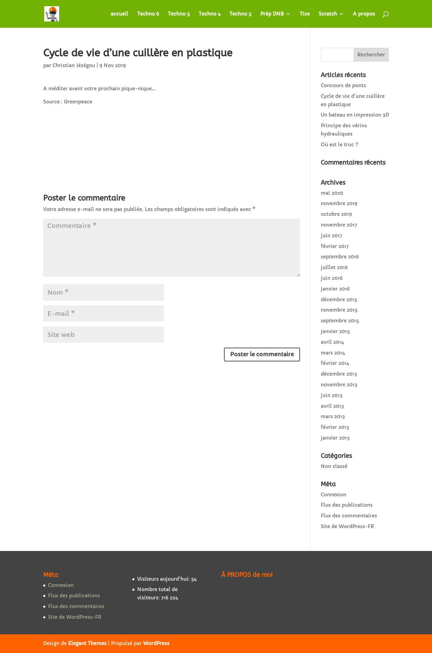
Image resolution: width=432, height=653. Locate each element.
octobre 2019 (336, 214)
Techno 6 (148, 14)
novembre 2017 (339, 225)
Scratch (328, 14)
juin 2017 (331, 235)
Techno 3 (240, 14)
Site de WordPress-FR (347, 526)
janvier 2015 (335, 331)
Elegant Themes (87, 643)
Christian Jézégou (74, 65)
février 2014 (335, 363)
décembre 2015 (339, 299)
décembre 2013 (339, 374)
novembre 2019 (339, 203)
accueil (119, 14)
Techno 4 (209, 14)
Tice (305, 14)
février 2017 (335, 246)
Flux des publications (347, 505)
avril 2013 (332, 406)
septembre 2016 (340, 257)
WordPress (156, 643)
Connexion (333, 494)
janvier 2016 (335, 289)
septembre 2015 (340, 321)
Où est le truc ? (339, 144)
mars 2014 (333, 353)
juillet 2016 (334, 267)
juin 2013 (331, 395)
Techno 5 (179, 14)
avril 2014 (332, 342)
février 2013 (335, 427)
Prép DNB (272, 14)
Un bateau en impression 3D (355, 115)
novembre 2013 (339, 384)
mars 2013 (333, 416)
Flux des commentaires (349, 516)
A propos (364, 14)
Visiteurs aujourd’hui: (164, 579)
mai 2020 (332, 193)
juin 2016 (331, 278)
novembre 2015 (339, 310)
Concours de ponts (343, 85)
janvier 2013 (335, 438)
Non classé (334, 466)
